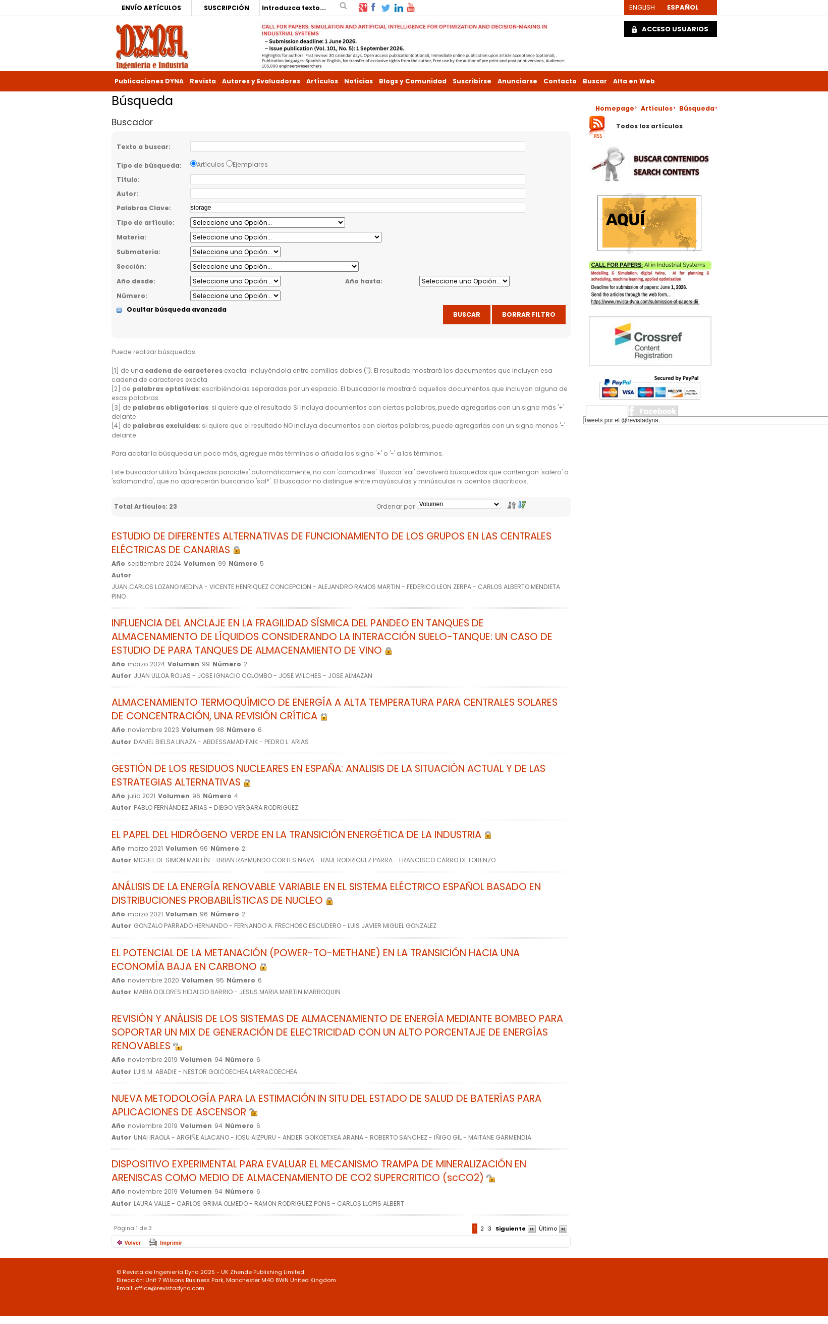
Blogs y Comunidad (413, 81)
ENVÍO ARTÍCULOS (151, 8)
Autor (126, 193)
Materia (130, 237)
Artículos (322, 81)
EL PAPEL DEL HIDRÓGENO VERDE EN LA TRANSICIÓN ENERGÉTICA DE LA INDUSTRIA (302, 835)
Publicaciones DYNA (149, 81)
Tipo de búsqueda (148, 165)
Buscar (595, 81)
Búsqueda (696, 108)
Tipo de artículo (145, 222)
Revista (203, 81)
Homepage (614, 108)
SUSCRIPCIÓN (226, 8)
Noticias (358, 81)
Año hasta (362, 281)
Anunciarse (517, 81)
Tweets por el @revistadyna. (622, 420)
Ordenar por (395, 506)
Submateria (137, 252)
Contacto (560, 81)
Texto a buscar (143, 146)
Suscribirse (472, 81)
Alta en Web (634, 81)
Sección (130, 266)
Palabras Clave (143, 208)
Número (131, 295)
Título (127, 179)
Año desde (135, 281)
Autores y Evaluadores (261, 81)
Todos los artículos (649, 126)
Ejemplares (250, 164)
